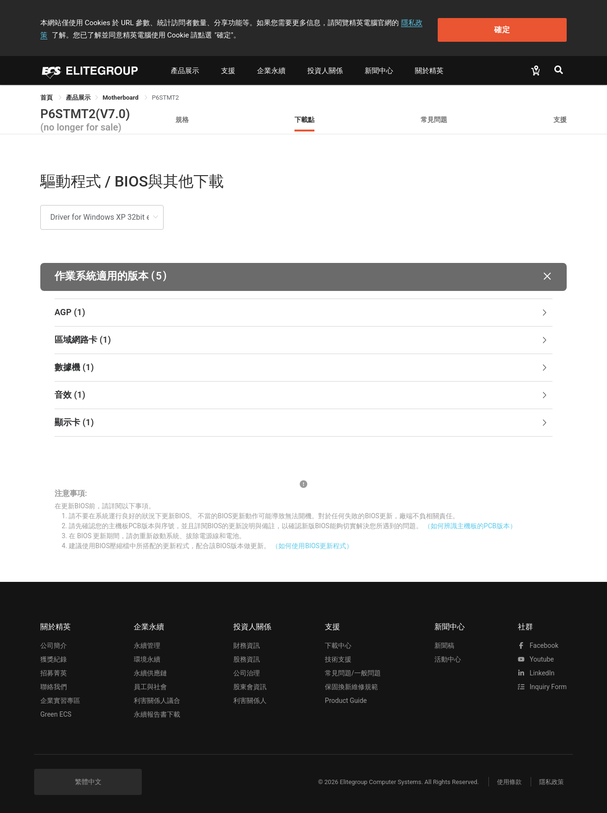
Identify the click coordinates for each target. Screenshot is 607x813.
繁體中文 (88, 781)
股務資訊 (246, 658)
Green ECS (56, 713)
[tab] (303, 311)
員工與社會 (150, 686)
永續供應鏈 (150, 672)
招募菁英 (53, 672)
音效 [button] (302, 394)
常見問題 (434, 118)
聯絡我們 (53, 686)
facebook (538, 644)
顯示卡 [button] (302, 421)
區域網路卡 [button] (302, 339)
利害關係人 (250, 699)
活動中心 (447, 658)
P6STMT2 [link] (165, 96)
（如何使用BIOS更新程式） (312, 545)
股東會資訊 (250, 686)
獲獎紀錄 (53, 658)
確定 (518, 28)
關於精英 (429, 69)
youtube (536, 658)
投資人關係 (325, 69)
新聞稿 (444, 644)
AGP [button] (302, 311)
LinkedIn (536, 672)
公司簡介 (53, 644)
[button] (303, 276)
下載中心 (338, 644)
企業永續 (271, 69)
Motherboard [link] (121, 96)
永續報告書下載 (157, 713)
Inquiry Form (542, 686)
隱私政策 (415, 22)
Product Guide (346, 699)
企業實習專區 (60, 699)
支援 (228, 69)
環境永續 (147, 658)
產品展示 (185, 69)
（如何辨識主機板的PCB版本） (470, 525)
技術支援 (338, 658)
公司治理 (246, 672)
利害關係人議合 (157, 699)
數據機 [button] (302, 366)
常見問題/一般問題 (353, 672)
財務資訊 (246, 644)
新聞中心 (379, 69)
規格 (182, 118)
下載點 (304, 118)
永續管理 (147, 644)
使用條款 (507, 781)
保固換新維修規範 (351, 686)
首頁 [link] (47, 96)
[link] (78, 96)
